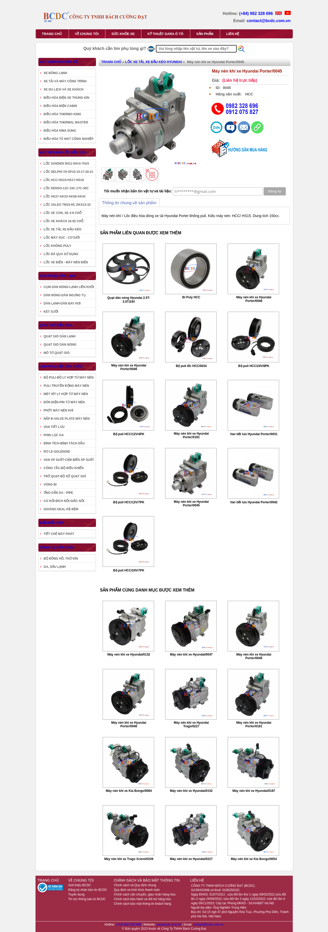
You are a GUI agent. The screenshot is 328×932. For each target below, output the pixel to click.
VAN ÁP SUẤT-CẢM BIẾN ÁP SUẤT (69, 460)
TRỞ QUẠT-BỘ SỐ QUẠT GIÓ (65, 476)
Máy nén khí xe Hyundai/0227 (191, 859)
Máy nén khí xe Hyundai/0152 (191, 791)
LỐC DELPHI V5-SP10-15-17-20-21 (68, 172)
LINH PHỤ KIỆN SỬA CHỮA (61, 366)
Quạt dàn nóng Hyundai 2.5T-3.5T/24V (128, 299)
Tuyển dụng (76, 894)
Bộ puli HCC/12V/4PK (128, 434)
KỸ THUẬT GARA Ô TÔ (165, 34)
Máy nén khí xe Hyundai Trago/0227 (191, 724)
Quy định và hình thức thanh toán (136, 890)
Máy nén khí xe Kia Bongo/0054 (254, 859)
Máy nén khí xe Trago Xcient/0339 (128, 859)
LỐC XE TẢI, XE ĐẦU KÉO (63, 229)
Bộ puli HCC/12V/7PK (128, 502)
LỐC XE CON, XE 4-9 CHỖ (63, 213)
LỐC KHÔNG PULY (57, 246)
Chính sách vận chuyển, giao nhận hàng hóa (144, 894)
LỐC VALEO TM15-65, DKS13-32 (67, 205)
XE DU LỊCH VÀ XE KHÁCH (64, 89)
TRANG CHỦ (52, 34)
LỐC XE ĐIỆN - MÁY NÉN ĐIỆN (66, 262)
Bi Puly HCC (191, 297)
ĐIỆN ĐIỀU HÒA (52, 523)
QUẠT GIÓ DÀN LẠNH (60, 336)
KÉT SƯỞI (51, 311)
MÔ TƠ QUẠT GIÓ (57, 353)
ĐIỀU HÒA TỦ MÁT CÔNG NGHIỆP (69, 139)
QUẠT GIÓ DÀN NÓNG (60, 344)
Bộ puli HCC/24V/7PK (128, 570)
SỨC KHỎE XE (123, 34)
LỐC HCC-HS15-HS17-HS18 (64, 180)
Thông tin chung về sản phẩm (129, 203)
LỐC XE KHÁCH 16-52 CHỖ (64, 221)
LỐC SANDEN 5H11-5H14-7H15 (66, 163)
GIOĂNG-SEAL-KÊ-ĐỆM (61, 509)
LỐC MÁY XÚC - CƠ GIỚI (62, 237)
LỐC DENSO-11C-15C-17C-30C (66, 188)
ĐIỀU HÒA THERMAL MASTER (66, 122)
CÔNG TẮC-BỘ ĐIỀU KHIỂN (64, 468)
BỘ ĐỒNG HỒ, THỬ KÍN (61, 558)
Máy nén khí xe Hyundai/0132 (128, 654)
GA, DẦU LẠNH (55, 567)
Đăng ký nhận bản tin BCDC (87, 890)
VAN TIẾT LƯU (54, 427)
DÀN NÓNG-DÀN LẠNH (58, 276)
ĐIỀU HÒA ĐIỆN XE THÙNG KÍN (67, 98)
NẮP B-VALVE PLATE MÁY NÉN (67, 418)
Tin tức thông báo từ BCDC (87, 899)
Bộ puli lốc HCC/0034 (191, 366)
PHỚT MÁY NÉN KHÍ (58, 410)
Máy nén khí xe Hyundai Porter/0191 (191, 435)
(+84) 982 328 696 (256, 13)
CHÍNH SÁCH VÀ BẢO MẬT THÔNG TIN (147, 880)
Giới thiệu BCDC (79, 885)
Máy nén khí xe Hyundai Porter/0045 (191, 503)
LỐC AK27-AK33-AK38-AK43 (65, 196)
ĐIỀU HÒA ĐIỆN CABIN (60, 106)
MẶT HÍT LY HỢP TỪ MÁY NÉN (66, 394)
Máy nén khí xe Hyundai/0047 (191, 654)
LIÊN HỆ (232, 34)
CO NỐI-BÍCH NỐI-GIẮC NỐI (64, 501)
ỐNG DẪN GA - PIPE (58, 493)
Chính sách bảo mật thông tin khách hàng (142, 904)
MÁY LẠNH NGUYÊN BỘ (59, 62)
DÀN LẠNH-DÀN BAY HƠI (62, 303)
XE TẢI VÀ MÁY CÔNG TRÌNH (65, 81)
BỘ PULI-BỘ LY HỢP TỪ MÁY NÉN (69, 377)
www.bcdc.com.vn (169, 924)
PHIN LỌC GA (54, 435)
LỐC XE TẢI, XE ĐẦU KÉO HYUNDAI (153, 62)
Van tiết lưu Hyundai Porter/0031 (253, 434)
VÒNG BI (50, 484)
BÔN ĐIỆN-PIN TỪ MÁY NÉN (64, 402)
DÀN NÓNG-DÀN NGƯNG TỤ (65, 295)
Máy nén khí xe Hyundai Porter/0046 (128, 367)
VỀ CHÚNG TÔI (87, 34)
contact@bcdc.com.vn (268, 21)
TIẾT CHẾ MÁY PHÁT (59, 534)
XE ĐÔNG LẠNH (55, 73)
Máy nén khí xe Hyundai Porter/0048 (253, 299)
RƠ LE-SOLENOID (57, 451)
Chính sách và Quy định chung (135, 885)
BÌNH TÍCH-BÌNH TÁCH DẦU (64, 443)
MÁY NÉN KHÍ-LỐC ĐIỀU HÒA (63, 152)
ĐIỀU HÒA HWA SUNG (60, 130)
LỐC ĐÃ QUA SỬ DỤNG (61, 254)
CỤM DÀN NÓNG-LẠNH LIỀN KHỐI (69, 287)
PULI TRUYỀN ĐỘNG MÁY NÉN (66, 386)
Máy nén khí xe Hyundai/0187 (253, 791)
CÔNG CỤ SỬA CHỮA (57, 547)
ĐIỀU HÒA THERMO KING (62, 114)
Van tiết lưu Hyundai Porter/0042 (253, 502)
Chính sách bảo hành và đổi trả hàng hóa (142, 899)
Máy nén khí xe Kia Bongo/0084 (129, 791)
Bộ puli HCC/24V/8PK (253, 366)
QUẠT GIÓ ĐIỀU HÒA (56, 325)
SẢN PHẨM (205, 34)
